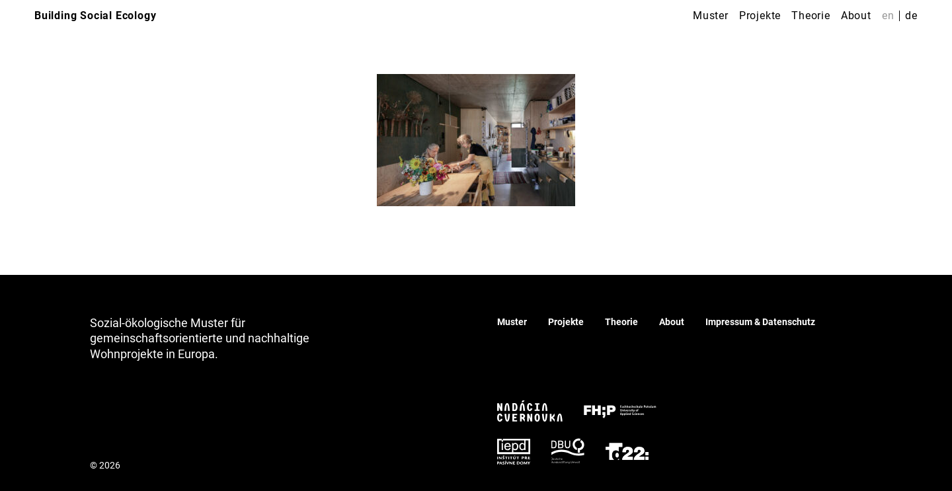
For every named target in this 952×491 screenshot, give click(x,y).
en (888, 15)
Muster (711, 15)
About (856, 15)
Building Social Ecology (95, 15)
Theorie (810, 15)
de (911, 15)
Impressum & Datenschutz (760, 322)
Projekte (760, 15)
